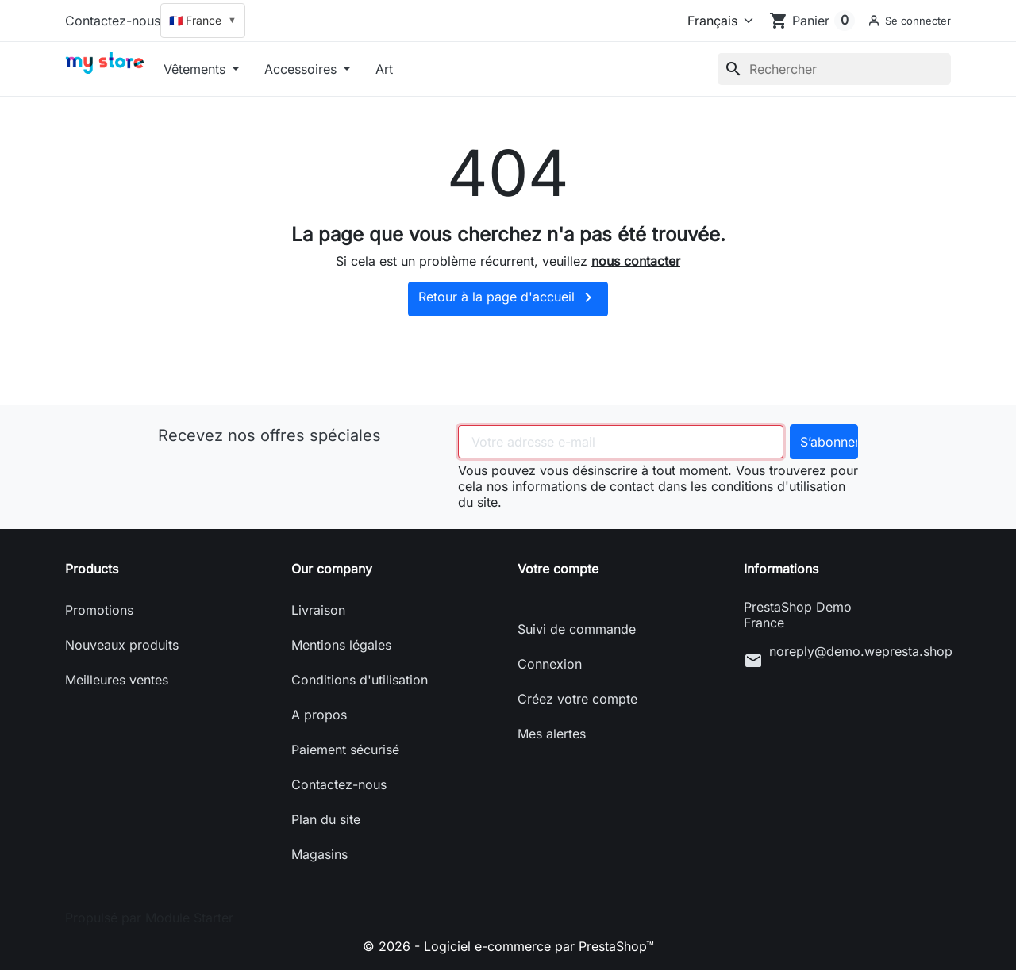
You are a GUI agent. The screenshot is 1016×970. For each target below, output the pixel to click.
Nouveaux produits (122, 645)
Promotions (99, 610)
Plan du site (325, 819)
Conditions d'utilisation (359, 680)
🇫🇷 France (203, 20)
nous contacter (635, 261)
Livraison (318, 610)
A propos (319, 715)
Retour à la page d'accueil (508, 297)
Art (384, 69)
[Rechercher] (834, 69)
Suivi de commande (577, 629)
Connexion (550, 664)
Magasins (319, 854)
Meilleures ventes (116, 680)
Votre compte (558, 569)
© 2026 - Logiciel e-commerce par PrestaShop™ (508, 946)
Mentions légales (341, 645)
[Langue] (717, 20)
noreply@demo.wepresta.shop (860, 651)
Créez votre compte (577, 699)
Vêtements (196, 69)
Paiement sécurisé (345, 749)
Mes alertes (552, 734)
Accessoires (302, 69)
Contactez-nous (112, 21)
